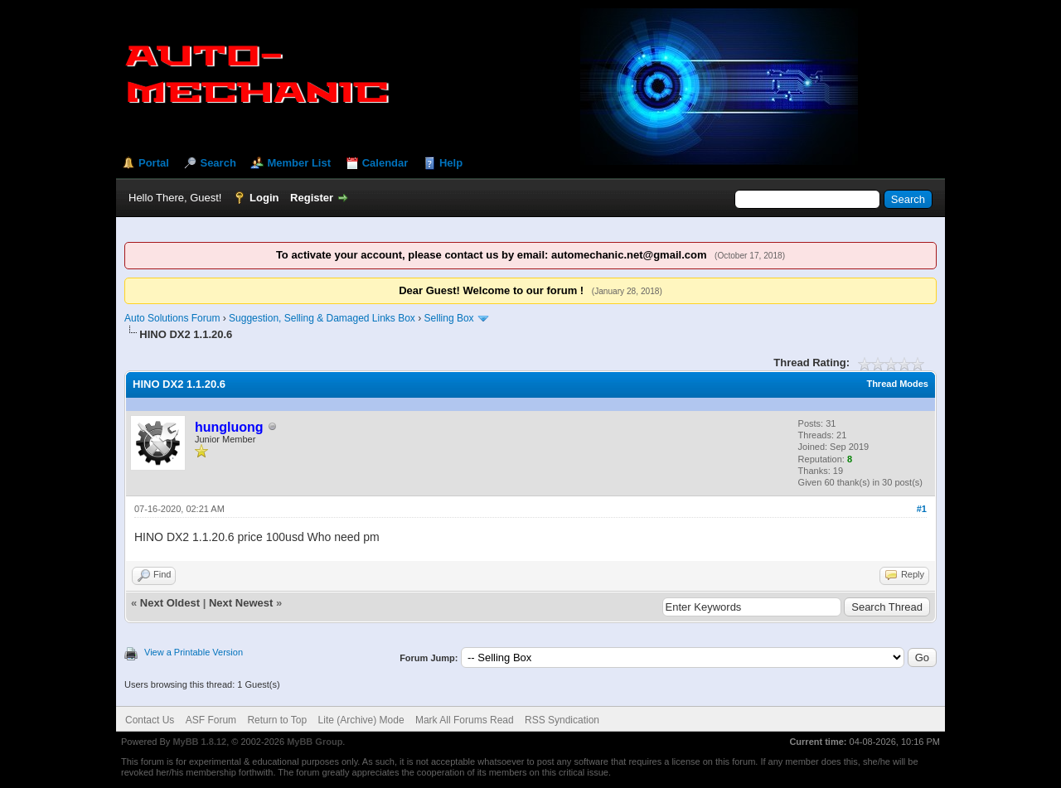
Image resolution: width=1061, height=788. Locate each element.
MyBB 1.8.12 (199, 742)
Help (451, 163)
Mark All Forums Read (464, 720)
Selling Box (449, 318)
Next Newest (241, 603)
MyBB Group (314, 742)
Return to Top (277, 720)
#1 (922, 509)
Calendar (385, 163)
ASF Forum (211, 720)
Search (217, 163)
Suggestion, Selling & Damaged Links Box (322, 318)
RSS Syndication (562, 720)
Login (264, 197)
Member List (299, 163)
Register (311, 197)
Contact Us (149, 720)
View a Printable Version (193, 652)
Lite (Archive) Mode (361, 720)
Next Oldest (170, 603)
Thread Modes (897, 384)
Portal (153, 163)
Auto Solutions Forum (172, 318)
